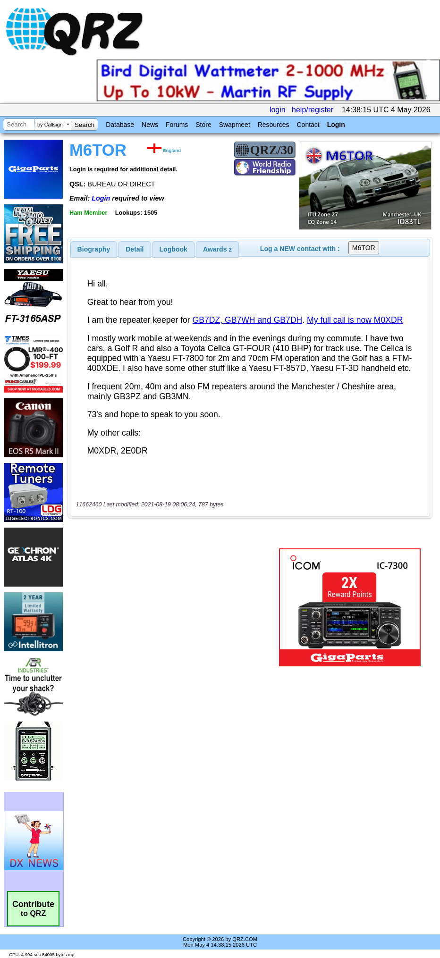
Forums (177, 124)
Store (203, 124)
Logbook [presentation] (173, 249)
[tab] (94, 249)
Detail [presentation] (135, 249)
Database (120, 124)
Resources (273, 124)
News (150, 124)
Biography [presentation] (93, 249)
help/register (312, 110)
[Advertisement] (175, 607)
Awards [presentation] (217, 249)
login (278, 110)
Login (336, 124)
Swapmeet (234, 124)
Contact (307, 124)
